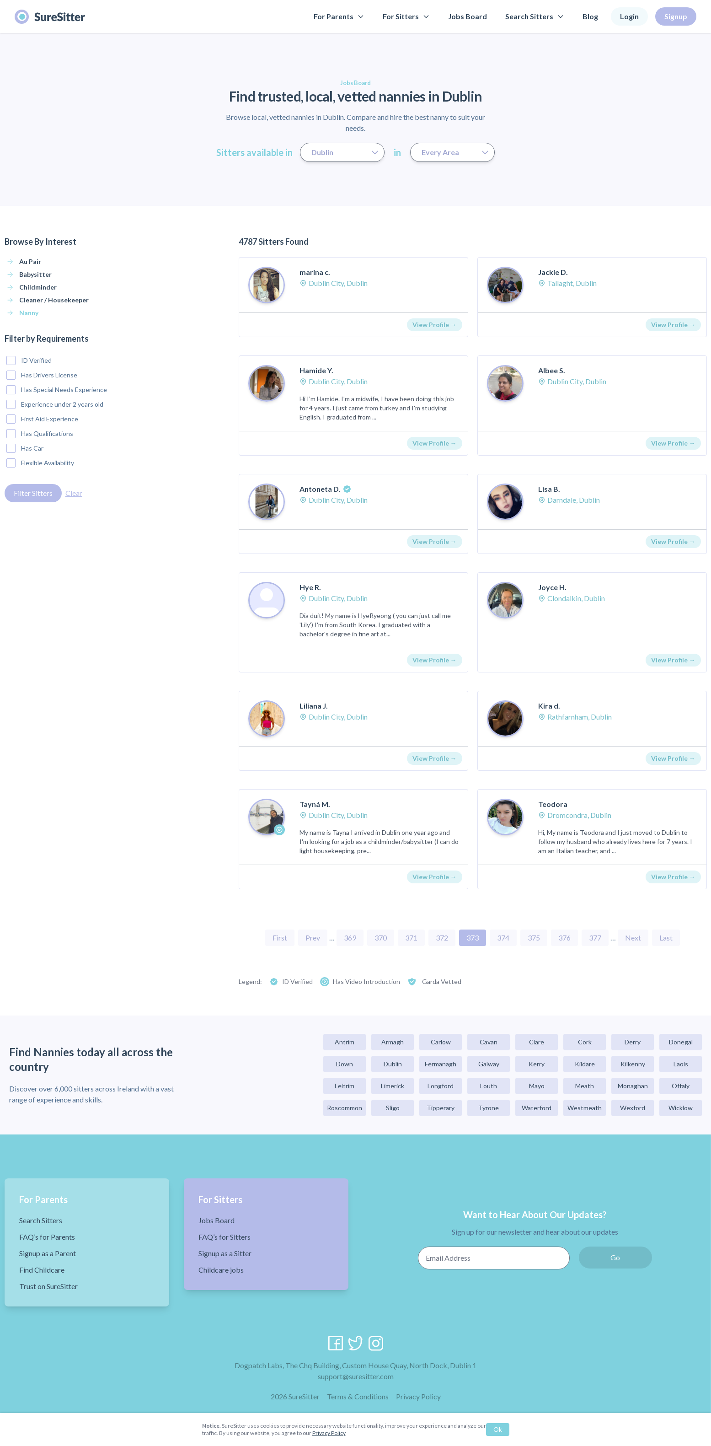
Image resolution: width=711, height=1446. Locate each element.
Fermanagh (440, 1064)
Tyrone (488, 1108)
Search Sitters (534, 16)
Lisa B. (549, 488)
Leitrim (344, 1086)
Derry (633, 1042)
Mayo (537, 1086)
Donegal (681, 1042)
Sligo (393, 1108)
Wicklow (680, 1108)
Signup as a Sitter (224, 1253)
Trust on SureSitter (48, 1286)
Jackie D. (553, 272)
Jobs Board (467, 16)
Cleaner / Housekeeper (54, 300)
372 (442, 937)
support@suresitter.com (356, 1376)
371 (411, 937)
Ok (497, 1429)
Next (633, 937)
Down (344, 1064)
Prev (312, 937)
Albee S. (551, 370)
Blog (590, 16)
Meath (584, 1086)
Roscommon (344, 1108)
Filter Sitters (33, 493)
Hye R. (310, 587)
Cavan (488, 1042)
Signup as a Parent (47, 1253)
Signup (675, 16)
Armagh (392, 1042)
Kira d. (549, 705)
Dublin (393, 1064)
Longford (441, 1086)
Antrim (344, 1042)
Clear (73, 493)
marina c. (314, 272)
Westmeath (584, 1108)
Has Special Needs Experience (56, 389)
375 (534, 937)
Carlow (441, 1042)
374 (503, 937)
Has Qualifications (39, 433)
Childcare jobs (221, 1269)
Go (615, 1257)
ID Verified (29, 360)
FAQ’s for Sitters (224, 1236)
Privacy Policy (418, 1396)
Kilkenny (632, 1064)
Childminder (38, 287)
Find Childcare (41, 1269)
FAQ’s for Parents (47, 1236)
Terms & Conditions (358, 1396)
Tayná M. (314, 804)
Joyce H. (552, 587)
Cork (585, 1042)
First (280, 937)
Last (666, 937)
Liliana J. (313, 705)
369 (350, 937)
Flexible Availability (40, 463)
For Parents (339, 16)
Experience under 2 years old (54, 404)
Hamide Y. (316, 370)
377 (595, 937)
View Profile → (434, 324)
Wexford (632, 1108)
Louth (488, 1086)
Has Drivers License (41, 375)
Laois (681, 1064)
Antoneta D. (320, 488)
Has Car (24, 448)
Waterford (536, 1108)
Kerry (537, 1064)
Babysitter (35, 274)
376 (564, 937)
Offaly (681, 1086)
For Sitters (406, 16)
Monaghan (633, 1086)
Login (629, 16)
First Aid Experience (42, 419)
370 (380, 937)
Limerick (392, 1086)
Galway (488, 1064)
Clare (536, 1042)
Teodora (552, 804)
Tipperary (440, 1108)
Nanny (28, 313)
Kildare (585, 1064)
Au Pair (30, 261)
